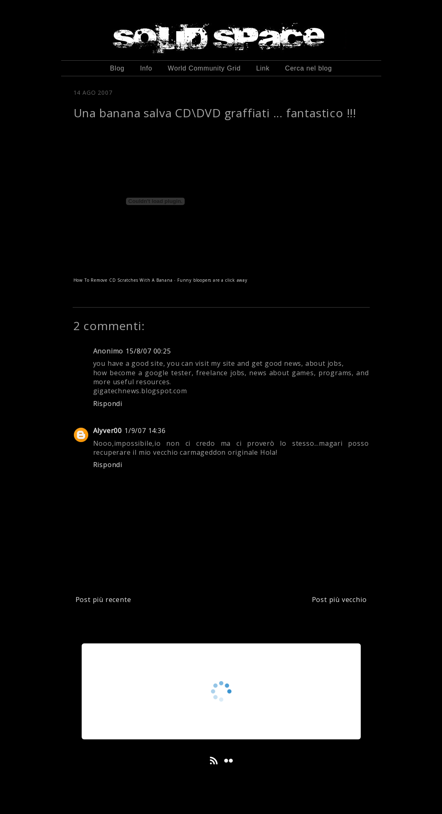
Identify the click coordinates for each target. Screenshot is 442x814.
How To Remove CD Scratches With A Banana (123, 280)
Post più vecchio (339, 599)
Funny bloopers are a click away (212, 280)
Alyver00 (107, 430)
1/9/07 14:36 (145, 430)
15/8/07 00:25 (148, 351)
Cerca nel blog (308, 68)
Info (146, 68)
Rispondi (107, 403)
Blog (117, 68)
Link (263, 68)
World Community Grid (204, 68)
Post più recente (103, 599)
